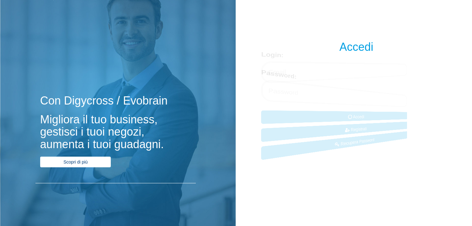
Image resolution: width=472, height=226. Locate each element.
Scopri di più (75, 161)
